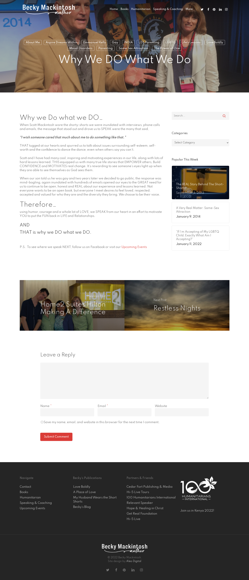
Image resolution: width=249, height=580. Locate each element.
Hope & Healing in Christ (145, 508)
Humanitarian (30, 497)
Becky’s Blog (82, 507)
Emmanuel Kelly (94, 42)
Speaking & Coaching (36, 503)
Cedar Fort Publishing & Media (150, 486)
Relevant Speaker (140, 503)
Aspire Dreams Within (61, 42)
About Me (33, 42)
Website (161, 406)
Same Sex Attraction (133, 48)
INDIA (128, 42)
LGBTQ (170, 42)
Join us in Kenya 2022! (197, 510)
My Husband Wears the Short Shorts (95, 499)
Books (24, 492)
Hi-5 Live (133, 519)
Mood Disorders (80, 48)
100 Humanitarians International (151, 497)
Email (103, 406)
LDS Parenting (149, 42)
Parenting (105, 48)
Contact (25, 486)
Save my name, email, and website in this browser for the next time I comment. (102, 422)
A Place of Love (84, 492)
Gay (115, 42)
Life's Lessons (191, 42)
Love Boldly (215, 42)
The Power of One (167, 48)
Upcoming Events (134, 247)
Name (46, 406)
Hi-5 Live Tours (138, 492)
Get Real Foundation (142, 513)
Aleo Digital (133, 561)
